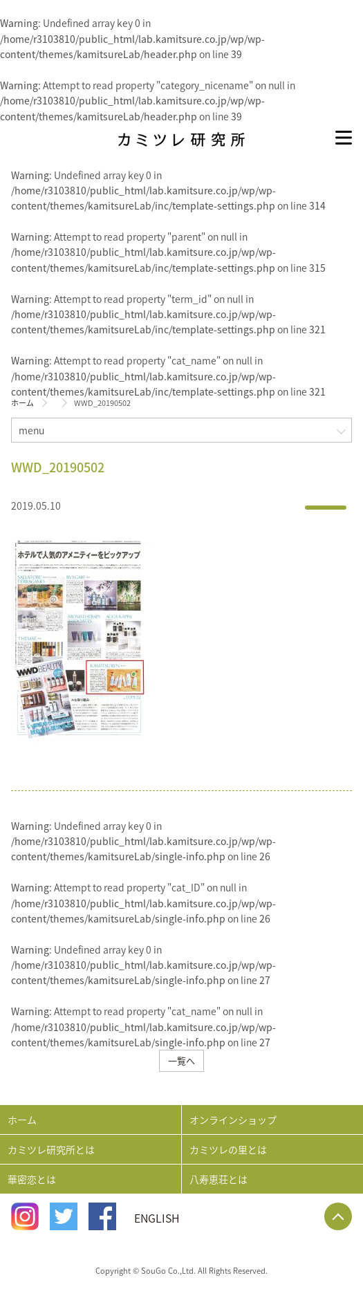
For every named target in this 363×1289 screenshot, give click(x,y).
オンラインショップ (233, 1119)
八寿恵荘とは (218, 1179)
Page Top (338, 1216)
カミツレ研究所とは (51, 1149)
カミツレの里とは (228, 1149)
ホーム (22, 403)
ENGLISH (157, 1217)
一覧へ (181, 1060)
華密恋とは (32, 1179)
